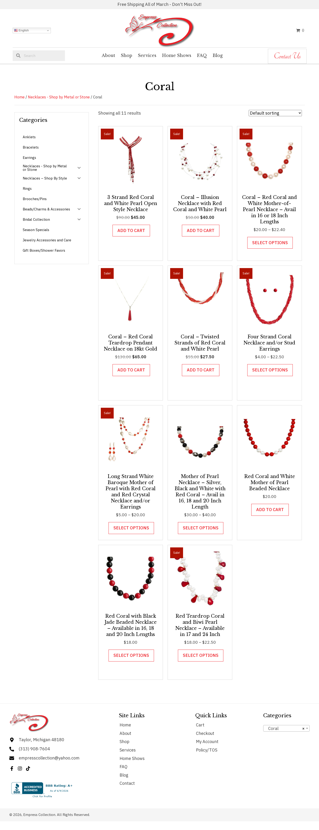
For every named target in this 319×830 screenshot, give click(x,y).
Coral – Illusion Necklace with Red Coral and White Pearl (200, 203)
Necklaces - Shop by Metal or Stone (59, 97)
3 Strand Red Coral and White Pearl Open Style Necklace (130, 203)
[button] (11, 768)
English (21, 30)
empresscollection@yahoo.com (49, 758)
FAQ (124, 766)
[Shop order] (275, 113)
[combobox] (286, 728)
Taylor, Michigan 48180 (41, 739)
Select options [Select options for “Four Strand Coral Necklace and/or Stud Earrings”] (270, 370)
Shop (124, 741)
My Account (207, 741)
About (125, 733)
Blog (124, 775)
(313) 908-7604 (34, 748)
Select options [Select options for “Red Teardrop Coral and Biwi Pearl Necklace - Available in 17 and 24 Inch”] (200, 655)
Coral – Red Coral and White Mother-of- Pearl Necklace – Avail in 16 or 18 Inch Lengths (269, 209)
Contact (127, 783)
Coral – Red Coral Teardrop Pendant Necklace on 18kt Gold (130, 343)
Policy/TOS (206, 750)
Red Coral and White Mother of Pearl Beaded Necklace (269, 482)
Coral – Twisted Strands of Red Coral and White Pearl (199, 343)
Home (19, 97)
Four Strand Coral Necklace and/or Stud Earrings (269, 343)
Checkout (205, 733)
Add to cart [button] (131, 230)
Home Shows (132, 758)
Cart (200, 725)
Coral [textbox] (285, 728)
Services (128, 750)
